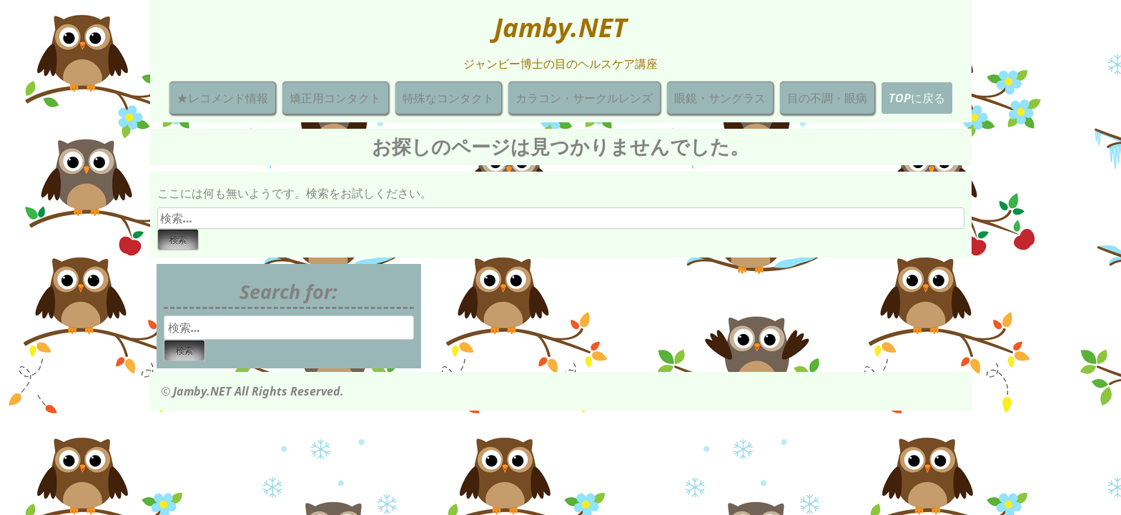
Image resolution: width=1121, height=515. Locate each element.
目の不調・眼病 (827, 98)
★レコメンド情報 (222, 98)
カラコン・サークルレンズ (584, 98)
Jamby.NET (560, 27)
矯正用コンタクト (335, 98)
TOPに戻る (917, 98)
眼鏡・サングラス (720, 98)
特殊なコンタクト (448, 98)
